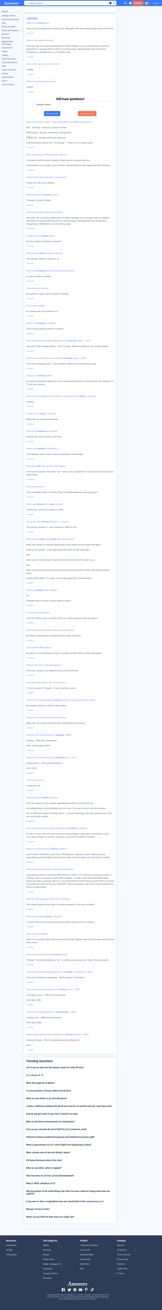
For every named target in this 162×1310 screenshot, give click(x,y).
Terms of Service (123, 1254)
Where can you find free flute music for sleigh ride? (50, 1216)
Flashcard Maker (86, 1254)
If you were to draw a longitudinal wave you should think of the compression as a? (65, 1201)
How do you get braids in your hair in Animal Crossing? (52, 1113)
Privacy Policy (122, 1259)
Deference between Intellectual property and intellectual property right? (60, 1137)
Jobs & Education (8, 59)
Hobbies (5, 55)
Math (4, 66)
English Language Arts (52, 1264)
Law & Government (9, 62)
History (5, 51)
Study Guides (85, 1259)
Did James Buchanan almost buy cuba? (44, 1160)
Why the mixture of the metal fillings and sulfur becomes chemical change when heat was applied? (68, 1192)
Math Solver (85, 1264)
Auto (4, 23)
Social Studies (7, 77)
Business (5, 34)
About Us (121, 1245)
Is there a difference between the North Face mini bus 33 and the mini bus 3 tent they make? (69, 1106)
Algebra (46, 1245)
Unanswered (11, 1254)
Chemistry (47, 1250)
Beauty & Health (8, 27)
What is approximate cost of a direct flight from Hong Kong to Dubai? (59, 1144)
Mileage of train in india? (38, 1209)
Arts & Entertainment (10, 19)
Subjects (4, 11)
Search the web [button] (52, 114)
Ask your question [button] (87, 114)
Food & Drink (7, 48)
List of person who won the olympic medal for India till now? (55, 1067)
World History (48, 1259)
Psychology (47, 1269)
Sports (4, 81)
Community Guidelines (89, 1245)
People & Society (8, 70)
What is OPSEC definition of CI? (40, 1183)
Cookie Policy (122, 1269)
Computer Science (50, 1273)
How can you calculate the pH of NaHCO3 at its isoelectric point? (56, 1129)
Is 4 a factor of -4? (34, 1075)
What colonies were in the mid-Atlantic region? (48, 1152)
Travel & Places (8, 84)
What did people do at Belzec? (40, 1083)
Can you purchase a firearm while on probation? (48, 1090)
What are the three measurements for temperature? (50, 1121)
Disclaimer (121, 1264)
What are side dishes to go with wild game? (46, 1098)
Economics (47, 1278)
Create (138, 3)
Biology (46, 1254)
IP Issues (120, 1273)
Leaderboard (11, 1245)
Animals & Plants (8, 16)
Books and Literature (10, 30)
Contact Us (121, 1250)
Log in (156, 3)
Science (5, 73)
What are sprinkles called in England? (44, 1168)
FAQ (82, 1269)
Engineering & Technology (7, 42)
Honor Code (85, 1250)
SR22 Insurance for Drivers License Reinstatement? (50, 1175)
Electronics (6, 38)
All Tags (9, 1250)
